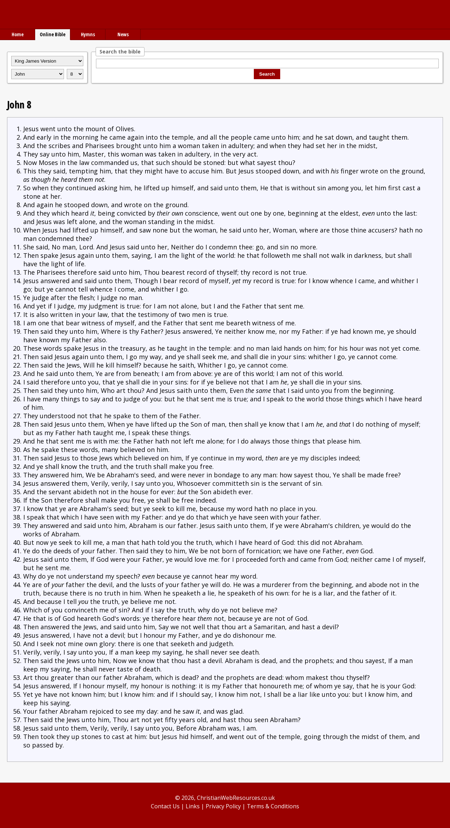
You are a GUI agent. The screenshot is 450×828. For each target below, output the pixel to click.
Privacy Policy (223, 806)
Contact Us (165, 806)
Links (193, 806)
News (123, 34)
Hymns (88, 34)
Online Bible (52, 34)
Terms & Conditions (273, 806)
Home (18, 34)
